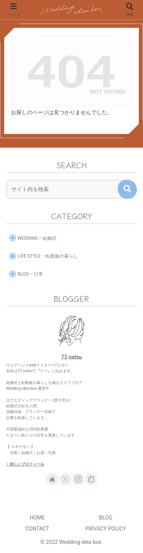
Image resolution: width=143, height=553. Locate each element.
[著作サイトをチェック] (52, 479)
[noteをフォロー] (91, 479)
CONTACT (37, 529)
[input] (66, 189)
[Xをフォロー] (65, 479)
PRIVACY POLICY (105, 529)
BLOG (105, 518)
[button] (127, 189)
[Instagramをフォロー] (78, 479)
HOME (37, 518)
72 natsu (71, 357)
